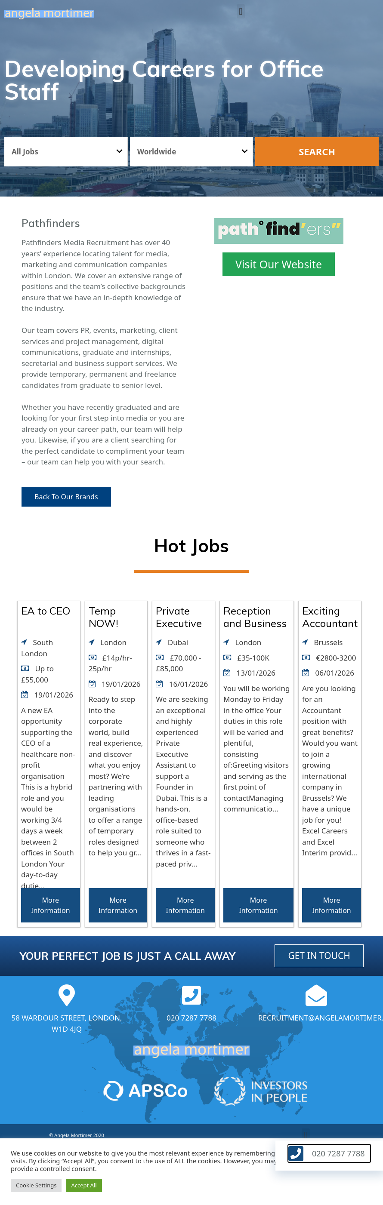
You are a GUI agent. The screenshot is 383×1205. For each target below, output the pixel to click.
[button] (241, 11)
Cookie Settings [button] (36, 1185)
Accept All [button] (83, 1185)
